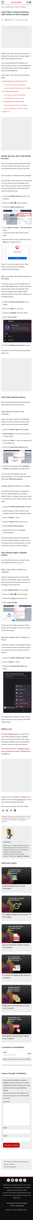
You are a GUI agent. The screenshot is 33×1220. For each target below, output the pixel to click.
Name (5, 1128)
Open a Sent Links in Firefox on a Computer (16, 105)
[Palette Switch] (30, 2)
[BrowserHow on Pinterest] (16, 1180)
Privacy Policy (12, 1166)
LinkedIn (26, 856)
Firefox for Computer (20, 7)
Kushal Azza (10, 19)
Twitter (19, 856)
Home (3, 7)
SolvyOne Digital (20, 1205)
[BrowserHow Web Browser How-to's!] (16, 2)
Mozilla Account (13, 734)
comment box (21, 799)
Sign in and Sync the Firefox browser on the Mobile (18, 88)
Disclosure (4, 816)
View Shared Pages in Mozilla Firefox (13, 101)
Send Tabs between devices (11, 91)
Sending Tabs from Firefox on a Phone (14, 98)
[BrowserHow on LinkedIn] (20, 1180)
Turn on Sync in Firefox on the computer (15, 85)
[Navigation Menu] (2, 2)
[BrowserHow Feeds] (24, 1180)
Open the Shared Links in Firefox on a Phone (16, 108)
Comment (6, 1101)
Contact (12, 1203)
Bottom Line (6, 111)
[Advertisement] (16, 37)
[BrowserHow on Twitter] (8, 1180)
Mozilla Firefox (10, 7)
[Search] (27, 2)
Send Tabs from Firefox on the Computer (15, 95)
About (8, 1203)
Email (5, 1136)
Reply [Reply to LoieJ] (30, 1053)
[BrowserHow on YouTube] (12, 1180)
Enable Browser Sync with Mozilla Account (15, 81)
